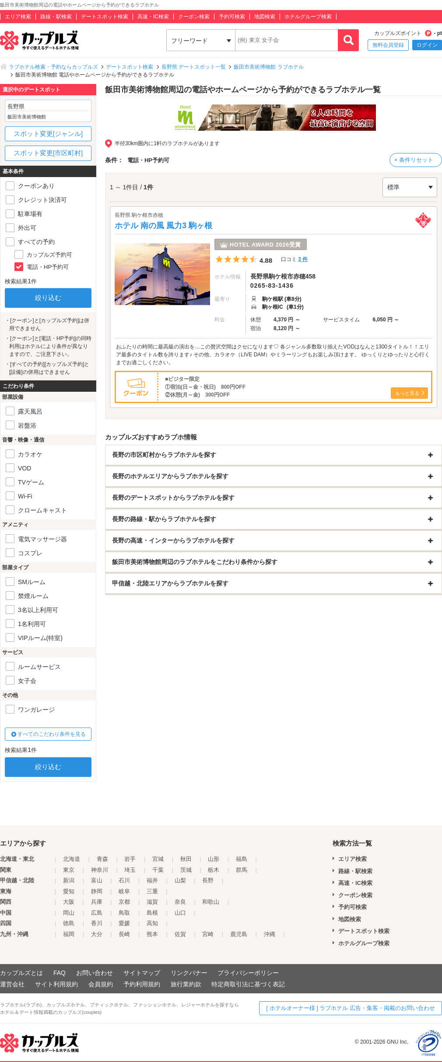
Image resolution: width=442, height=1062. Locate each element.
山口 (180, 912)
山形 (213, 859)
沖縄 (269, 934)
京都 (124, 901)
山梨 (180, 880)
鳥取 (124, 912)
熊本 (152, 934)
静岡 (96, 891)
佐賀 (180, 934)
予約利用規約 (141, 984)
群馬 (241, 870)
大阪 (68, 901)
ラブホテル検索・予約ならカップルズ (53, 67)
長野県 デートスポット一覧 (193, 67)
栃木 (213, 870)
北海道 (71, 859)
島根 (152, 912)
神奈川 (99, 870)
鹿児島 (238, 934)
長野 (208, 880)
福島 (241, 859)
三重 (152, 891)
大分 (96, 934)
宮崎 (208, 934)
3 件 (303, 259)
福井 (152, 880)
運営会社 (12, 984)
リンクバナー (189, 972)
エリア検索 (18, 17)
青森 (102, 859)
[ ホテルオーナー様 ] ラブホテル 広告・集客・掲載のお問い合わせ (350, 1008)
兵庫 (96, 901)
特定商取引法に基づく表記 (248, 984)
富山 (96, 880)
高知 (152, 923)
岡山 (68, 912)
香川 (96, 923)
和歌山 (210, 901)
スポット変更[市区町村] (48, 153)
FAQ (59, 972)
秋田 (186, 859)
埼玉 (130, 870)
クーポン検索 (194, 17)
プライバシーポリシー (248, 972)
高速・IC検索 (153, 17)
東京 (68, 870)
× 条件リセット (413, 160)
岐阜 (124, 891)
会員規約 (100, 984)
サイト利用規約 (56, 984)
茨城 (186, 870)
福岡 (68, 934)
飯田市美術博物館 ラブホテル (268, 67)
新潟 (68, 880)
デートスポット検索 (104, 17)
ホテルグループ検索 (308, 17)
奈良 (180, 901)
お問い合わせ (94, 972)
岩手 (130, 859)
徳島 (68, 923)
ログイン (427, 45)
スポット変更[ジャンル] (48, 133)
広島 (96, 912)
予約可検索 (232, 17)
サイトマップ (141, 972)
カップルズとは (21, 972)
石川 (124, 880)
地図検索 (264, 17)
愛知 (68, 891)
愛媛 (124, 923)
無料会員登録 (388, 45)
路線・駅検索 (56, 17)
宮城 (158, 859)
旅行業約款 (186, 984)
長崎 (124, 934)
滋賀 (152, 901)
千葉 (158, 870)
